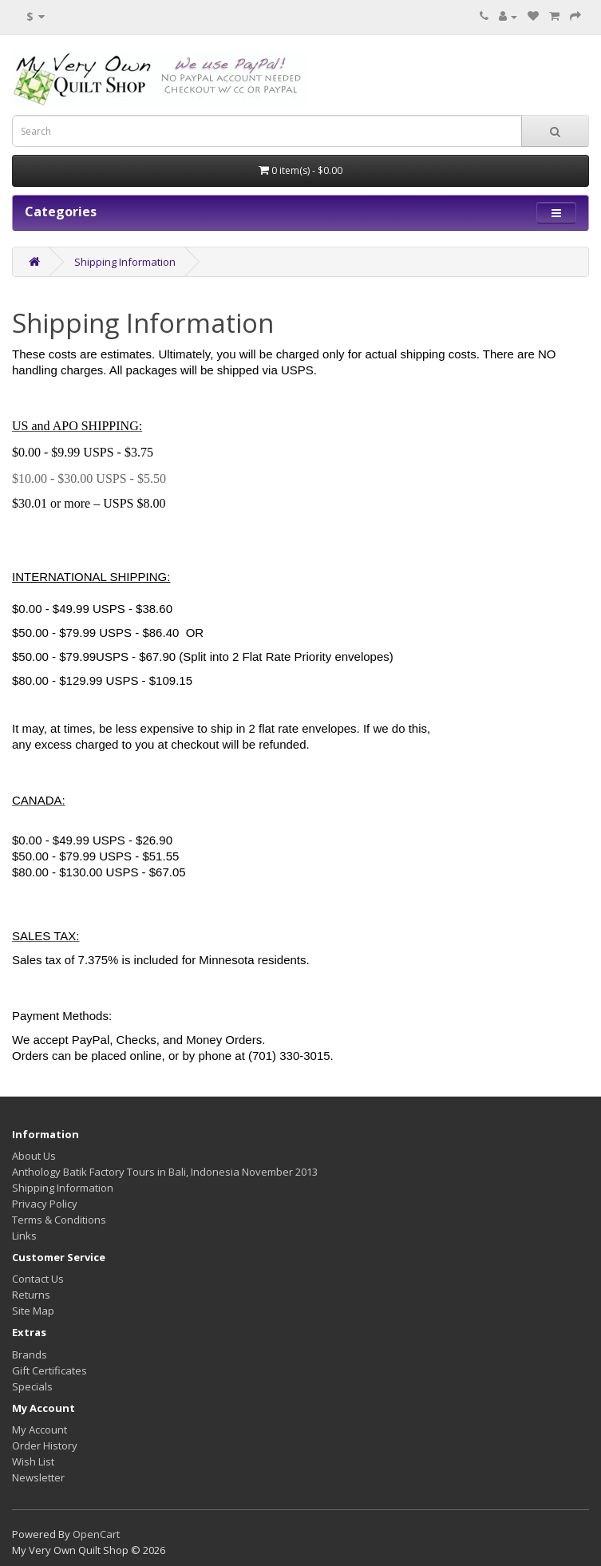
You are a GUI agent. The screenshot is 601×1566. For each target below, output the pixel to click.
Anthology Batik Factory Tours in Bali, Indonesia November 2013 (165, 1172)
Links (24, 1235)
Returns (31, 1294)
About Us (34, 1156)
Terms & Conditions (59, 1219)
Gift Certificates (49, 1370)
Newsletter (38, 1477)
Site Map (33, 1310)
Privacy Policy (44, 1203)
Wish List (33, 1461)
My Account (39, 1429)
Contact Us (38, 1278)
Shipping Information (125, 262)
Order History (44, 1445)
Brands (29, 1354)
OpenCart (96, 1534)
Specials (32, 1386)
